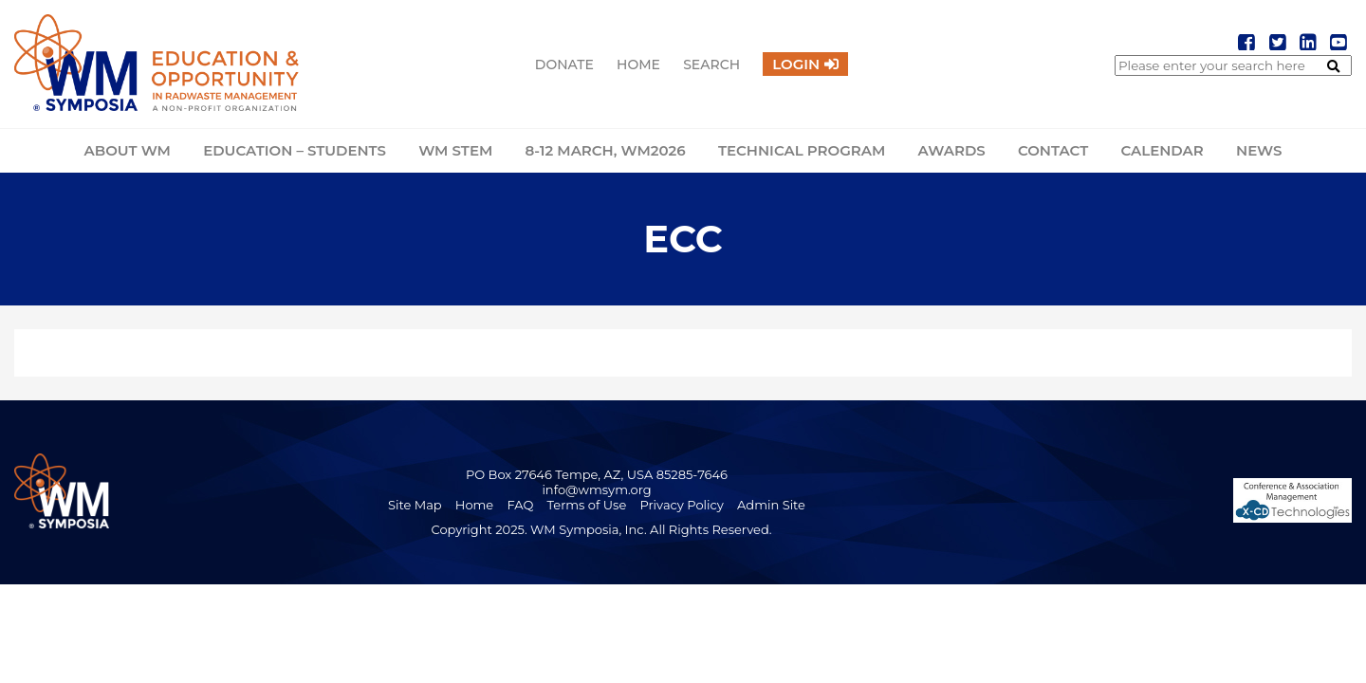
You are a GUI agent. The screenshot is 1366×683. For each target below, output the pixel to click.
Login (796, 64)
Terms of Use (587, 504)
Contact (1053, 150)
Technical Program (801, 150)
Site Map (415, 504)
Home (638, 64)
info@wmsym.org (596, 489)
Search (711, 64)
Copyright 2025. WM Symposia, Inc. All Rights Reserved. (601, 529)
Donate (564, 64)
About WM (127, 150)
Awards (951, 150)
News (1259, 150)
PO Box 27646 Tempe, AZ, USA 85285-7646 (597, 474)
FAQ (520, 504)
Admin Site (771, 504)
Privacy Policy (681, 504)
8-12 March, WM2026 (605, 150)
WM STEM (455, 150)
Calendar (1161, 150)
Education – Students (294, 150)
